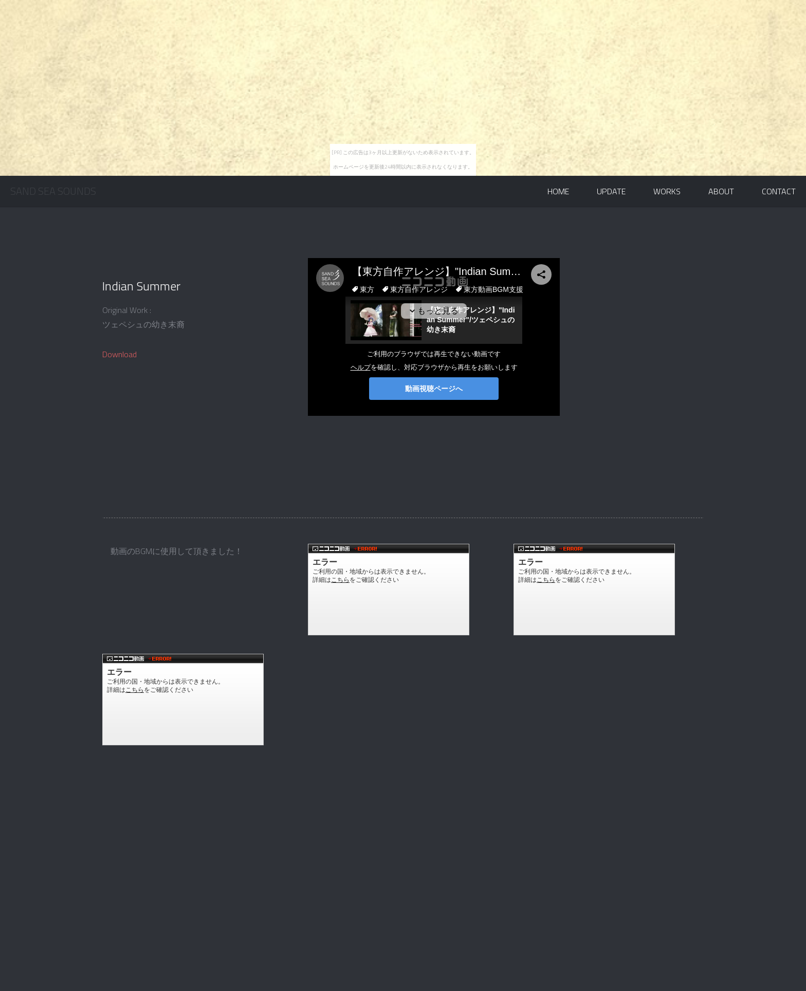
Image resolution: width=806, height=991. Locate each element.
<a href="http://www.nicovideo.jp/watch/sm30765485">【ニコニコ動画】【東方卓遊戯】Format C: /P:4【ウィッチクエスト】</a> (388, 589)
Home (558, 191)
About (721, 191)
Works (667, 191)
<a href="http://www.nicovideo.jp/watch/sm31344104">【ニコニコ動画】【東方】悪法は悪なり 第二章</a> (594, 589)
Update (611, 191)
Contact (779, 191)
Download (119, 354)
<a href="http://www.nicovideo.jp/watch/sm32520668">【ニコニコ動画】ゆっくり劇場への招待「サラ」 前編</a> (183, 699)
